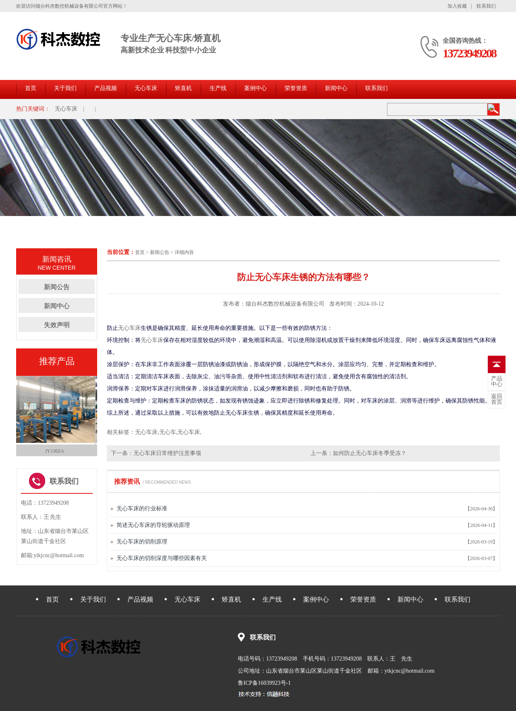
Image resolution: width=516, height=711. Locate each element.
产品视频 (105, 88)
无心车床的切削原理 (142, 542)
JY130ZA (56, 451)
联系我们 (486, 6)
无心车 (167, 432)
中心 (496, 381)
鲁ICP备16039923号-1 (264, 683)
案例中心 (255, 88)
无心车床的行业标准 (142, 508)
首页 (30, 88)
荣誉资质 (296, 88)
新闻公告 (159, 252)
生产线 (218, 88)
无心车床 (146, 88)
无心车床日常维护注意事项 (167, 453)
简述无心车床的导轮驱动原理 (153, 525)
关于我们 (65, 88)
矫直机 (183, 88)
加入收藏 (457, 6)
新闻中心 (336, 88)
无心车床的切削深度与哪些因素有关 (162, 558)
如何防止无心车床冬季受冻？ (369, 453)
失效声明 (57, 324)
